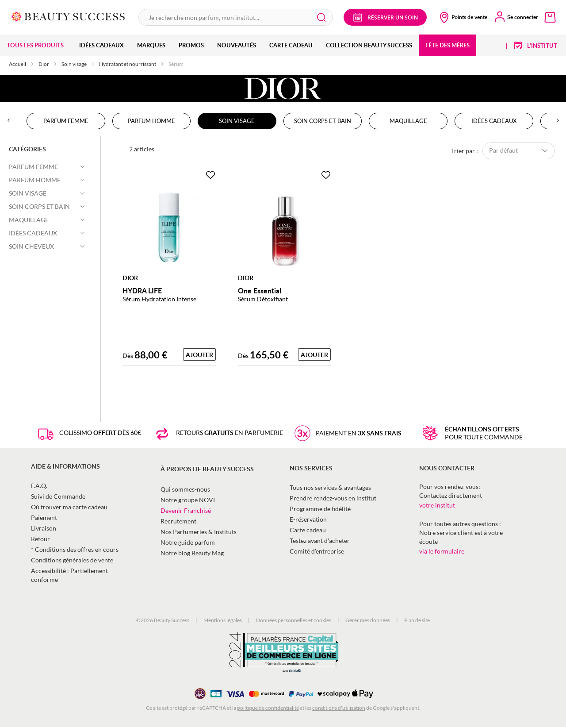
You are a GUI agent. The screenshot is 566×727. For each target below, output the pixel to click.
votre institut (437, 505)
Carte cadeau (308, 530)
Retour (40, 538)
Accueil (18, 64)
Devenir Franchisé (186, 510)
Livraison (43, 528)
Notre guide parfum (188, 542)
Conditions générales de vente (72, 560)
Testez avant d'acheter (320, 540)
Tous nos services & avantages (330, 487)
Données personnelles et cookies (293, 620)
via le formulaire (441, 551)
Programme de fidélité (320, 508)
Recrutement (178, 521)
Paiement (44, 517)
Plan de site (417, 620)
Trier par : (464, 150)
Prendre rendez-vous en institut (333, 498)
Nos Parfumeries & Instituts (199, 531)
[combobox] (235, 17)
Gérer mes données (367, 620)
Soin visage (74, 64)
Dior (44, 64)
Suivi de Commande (58, 496)
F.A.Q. (39, 485)
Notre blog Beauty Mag (192, 553)
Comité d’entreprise (317, 551)
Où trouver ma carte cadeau (69, 507)
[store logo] (68, 15)
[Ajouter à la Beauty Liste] (210, 175)
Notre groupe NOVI (188, 500)
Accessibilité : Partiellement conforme (69, 575)
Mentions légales (222, 620)
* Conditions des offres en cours (75, 549)
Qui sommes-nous (185, 489)
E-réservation (308, 519)
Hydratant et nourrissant (128, 64)
